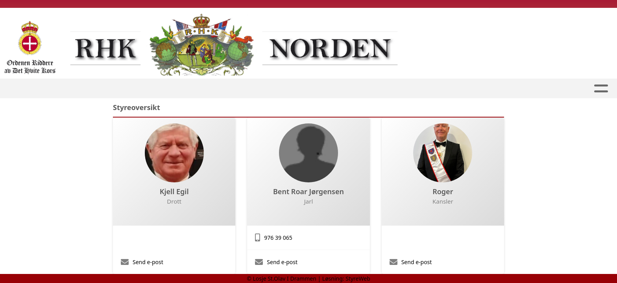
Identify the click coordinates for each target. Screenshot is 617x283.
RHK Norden (391, 88)
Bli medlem (336, 88)
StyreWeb (357, 278)
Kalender (448, 88)
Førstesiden (168, 88)
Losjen (216, 88)
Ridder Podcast (275, 88)
